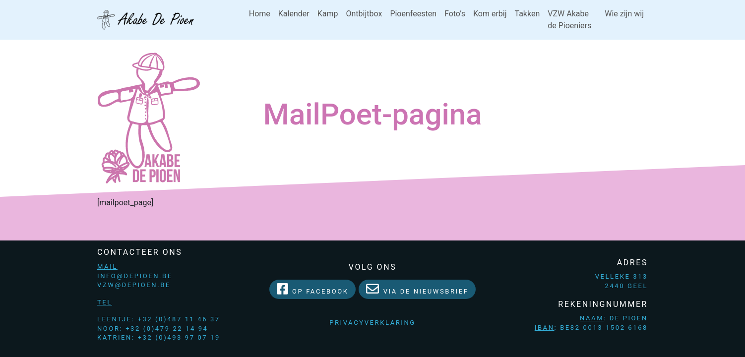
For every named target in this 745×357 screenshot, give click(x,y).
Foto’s (454, 13)
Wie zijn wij (624, 13)
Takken (527, 13)
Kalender (294, 13)
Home (259, 13)
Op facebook (313, 288)
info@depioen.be (135, 276)
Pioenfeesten (413, 13)
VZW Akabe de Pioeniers (569, 19)
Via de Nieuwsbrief (417, 288)
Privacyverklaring (372, 322)
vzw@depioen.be (134, 285)
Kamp (327, 13)
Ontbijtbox (364, 13)
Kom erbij (490, 13)
